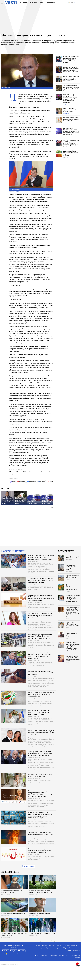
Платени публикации (74, 955)
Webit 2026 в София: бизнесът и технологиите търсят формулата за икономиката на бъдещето (70, 98)
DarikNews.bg (59, 945)
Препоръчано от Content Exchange (48, 940)
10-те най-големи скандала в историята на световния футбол (41, 891)
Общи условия (53, 955)
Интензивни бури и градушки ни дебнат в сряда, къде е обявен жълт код (70, 153)
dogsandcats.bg (66, 113)
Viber (12, 482)
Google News (31, 481)
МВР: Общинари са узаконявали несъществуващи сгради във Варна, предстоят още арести (40, 636)
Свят (41, 3)
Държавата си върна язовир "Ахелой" (72, 576)
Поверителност (63, 955)
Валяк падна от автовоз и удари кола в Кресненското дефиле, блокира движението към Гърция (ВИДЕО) (72, 646)
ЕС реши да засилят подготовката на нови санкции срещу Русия (46, 500)
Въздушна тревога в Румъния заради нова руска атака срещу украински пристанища (39, 850)
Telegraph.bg (76, 950)
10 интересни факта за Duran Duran (42, 933)
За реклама (44, 955)
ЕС (29, 472)
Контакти (77, 957)
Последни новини (13, 551)
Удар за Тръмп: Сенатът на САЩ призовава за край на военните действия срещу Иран (71, 143)
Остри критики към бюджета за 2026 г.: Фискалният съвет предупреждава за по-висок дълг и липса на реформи (41, 597)
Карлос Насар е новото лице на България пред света (72, 624)
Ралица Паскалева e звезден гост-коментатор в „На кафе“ (40, 775)
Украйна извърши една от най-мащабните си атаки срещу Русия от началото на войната (40, 834)
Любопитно (51, 3)
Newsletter (21, 482)
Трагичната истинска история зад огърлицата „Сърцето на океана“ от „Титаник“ (71, 88)
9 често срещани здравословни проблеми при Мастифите (71, 110)
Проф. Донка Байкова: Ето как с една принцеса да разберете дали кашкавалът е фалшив (71, 69)
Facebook (41, 482)
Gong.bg (51, 945)
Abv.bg (38, 945)
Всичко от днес (29, 866)
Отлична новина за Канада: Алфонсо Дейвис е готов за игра (72, 634)
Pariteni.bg (77, 948)
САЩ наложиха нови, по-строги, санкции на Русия (7, 501)
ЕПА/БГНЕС (16, 191)
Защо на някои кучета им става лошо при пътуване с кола (73, 567)
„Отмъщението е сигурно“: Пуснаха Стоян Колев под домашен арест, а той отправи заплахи (41, 580)
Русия (18, 472)
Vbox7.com (44, 945)
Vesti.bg (11, 2)
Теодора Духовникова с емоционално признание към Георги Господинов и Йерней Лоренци (73, 598)
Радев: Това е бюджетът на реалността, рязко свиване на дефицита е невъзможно (71, 79)
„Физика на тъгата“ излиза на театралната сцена (12, 891)
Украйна (44, 472)
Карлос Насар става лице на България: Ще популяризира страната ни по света (38, 712)
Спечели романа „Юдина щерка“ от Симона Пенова (14, 934)
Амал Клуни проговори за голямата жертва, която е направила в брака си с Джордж (41, 732)
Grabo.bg (70, 948)
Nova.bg (67, 945)
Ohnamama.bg (54, 948)
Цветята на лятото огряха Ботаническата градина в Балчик (72, 587)
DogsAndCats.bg (75, 945)
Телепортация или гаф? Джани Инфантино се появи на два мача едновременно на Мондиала (40, 753)
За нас (37, 955)
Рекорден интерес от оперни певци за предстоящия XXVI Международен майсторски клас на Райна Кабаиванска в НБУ (41, 793)
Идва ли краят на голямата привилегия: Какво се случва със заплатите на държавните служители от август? (40, 815)
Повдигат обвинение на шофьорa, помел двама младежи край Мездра (72, 658)
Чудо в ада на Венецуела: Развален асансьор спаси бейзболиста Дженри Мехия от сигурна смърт (41, 557)
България (33, 3)
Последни (23, 3)
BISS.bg (46, 948)
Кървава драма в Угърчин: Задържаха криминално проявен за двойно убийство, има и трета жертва (71, 131)
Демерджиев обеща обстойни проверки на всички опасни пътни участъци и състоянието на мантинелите (41, 655)
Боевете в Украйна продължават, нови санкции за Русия (20, 500)
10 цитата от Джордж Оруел (39, 913)
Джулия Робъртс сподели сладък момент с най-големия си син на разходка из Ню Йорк (40, 615)
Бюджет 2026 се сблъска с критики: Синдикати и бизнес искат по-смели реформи (41, 694)
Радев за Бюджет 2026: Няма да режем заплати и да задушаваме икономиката (71, 120)
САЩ (24, 472)
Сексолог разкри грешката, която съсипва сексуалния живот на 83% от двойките (41, 673)
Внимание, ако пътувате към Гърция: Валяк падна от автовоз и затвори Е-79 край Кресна (71, 59)
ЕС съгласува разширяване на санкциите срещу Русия (33, 501)
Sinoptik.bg (62, 948)
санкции (36, 472)
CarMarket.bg (38, 948)
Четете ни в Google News (14, 954)
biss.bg (64, 104)
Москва (12, 472)
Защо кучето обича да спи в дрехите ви (73, 556)
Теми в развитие (6, 30)
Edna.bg (69, 950)
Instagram (51, 481)
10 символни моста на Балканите (13, 913)
